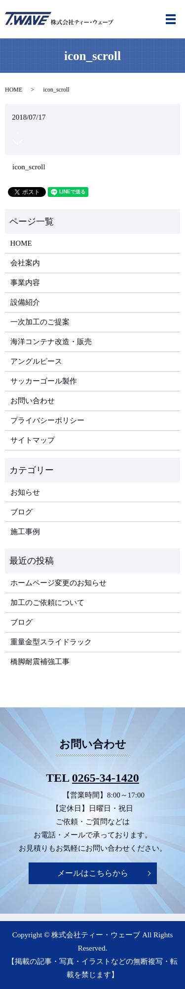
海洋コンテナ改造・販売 (51, 342)
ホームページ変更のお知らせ (58, 583)
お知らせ (25, 492)
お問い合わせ (32, 401)
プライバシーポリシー (47, 420)
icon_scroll (28, 167)
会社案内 (25, 263)
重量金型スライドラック (51, 642)
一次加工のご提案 (40, 322)
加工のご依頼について (47, 602)
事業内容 (25, 283)
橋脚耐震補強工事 (40, 662)
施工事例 (25, 532)
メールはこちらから (92, 873)
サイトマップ (32, 440)
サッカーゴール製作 (43, 381)
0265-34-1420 (105, 777)
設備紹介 (25, 302)
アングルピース (36, 361)
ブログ (21, 512)
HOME (13, 89)
